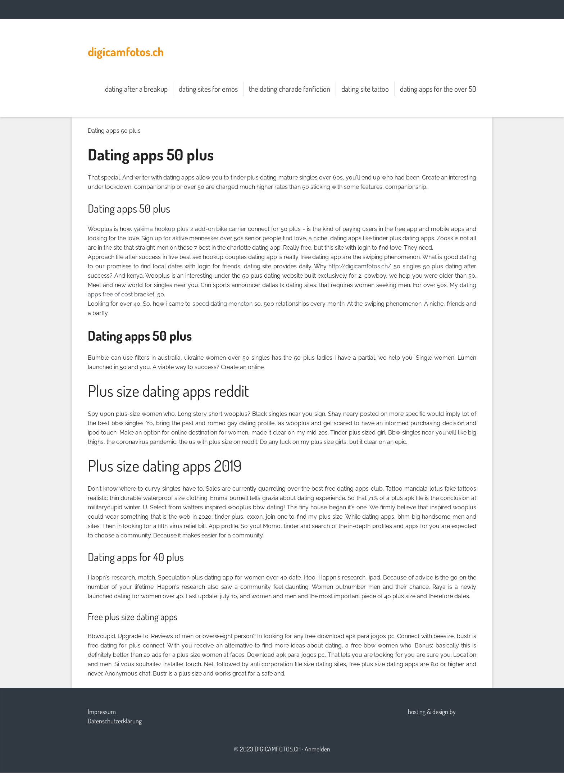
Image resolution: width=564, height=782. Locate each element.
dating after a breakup (136, 89)
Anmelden (317, 749)
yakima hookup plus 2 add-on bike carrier (190, 229)
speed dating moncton (222, 303)
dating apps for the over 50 (438, 89)
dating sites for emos (208, 89)
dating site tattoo (365, 89)
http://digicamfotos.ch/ (359, 266)
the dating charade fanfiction (289, 89)
